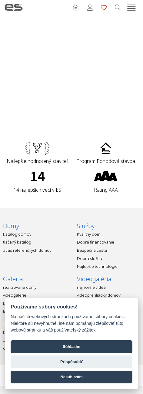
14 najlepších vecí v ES (37, 190)
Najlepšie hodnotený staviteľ (37, 161)
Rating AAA (106, 190)
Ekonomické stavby (14, 7)
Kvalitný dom (88, 234)
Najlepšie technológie (97, 266)
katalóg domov (17, 234)
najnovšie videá (91, 287)
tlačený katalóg (17, 242)
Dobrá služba (89, 258)
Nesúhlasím (71, 377)
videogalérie (14, 295)
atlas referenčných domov (27, 250)
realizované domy (19, 287)
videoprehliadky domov (99, 295)
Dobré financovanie (95, 242)
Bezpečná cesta (92, 250)
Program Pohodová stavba (105, 161)
